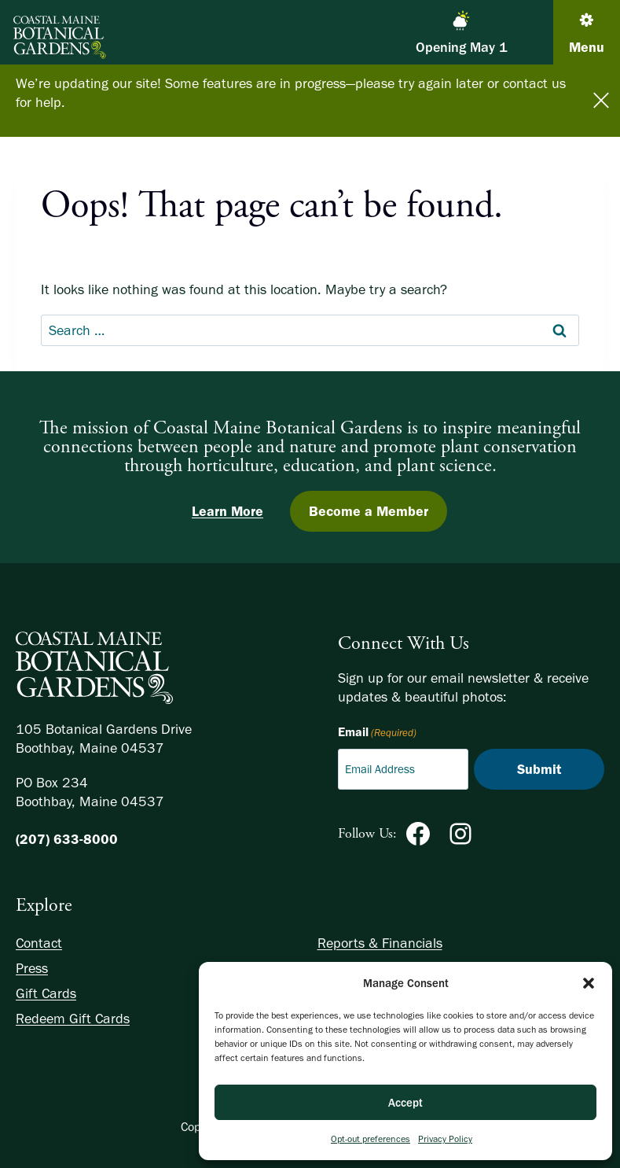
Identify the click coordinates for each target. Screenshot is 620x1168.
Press (32, 968)
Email (377, 733)
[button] (588, 983)
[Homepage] (94, 664)
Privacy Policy (445, 1138)
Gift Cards (46, 993)
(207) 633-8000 (67, 839)
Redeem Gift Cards (73, 1018)
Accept (405, 1103)
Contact (39, 943)
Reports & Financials (379, 943)
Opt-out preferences (370, 1138)
